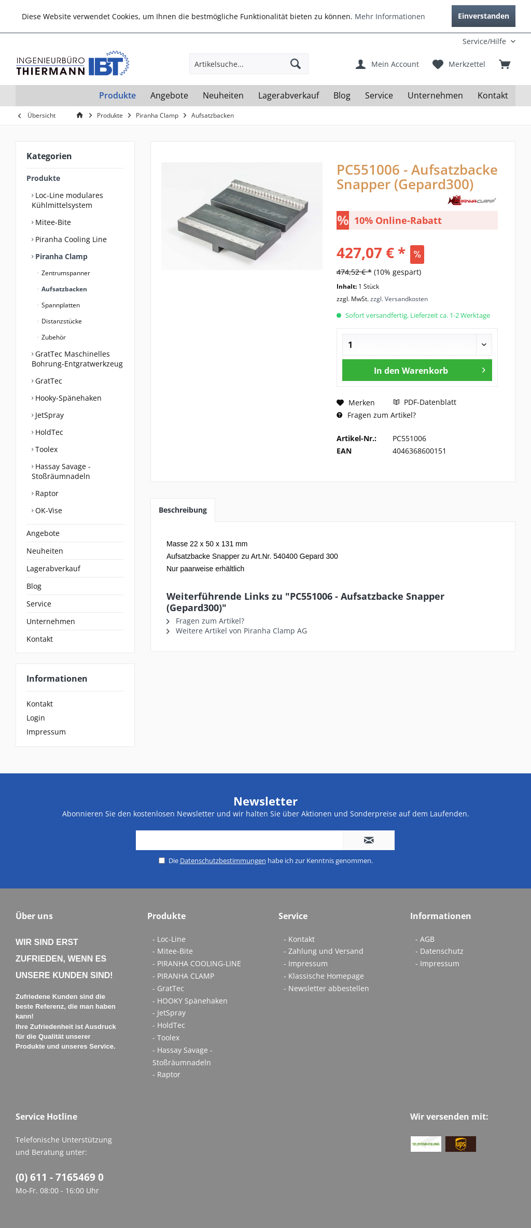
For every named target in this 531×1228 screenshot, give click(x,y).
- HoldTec (168, 1025)
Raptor (46, 493)
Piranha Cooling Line (70, 239)
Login (35, 718)
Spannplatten (60, 305)
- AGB (425, 939)
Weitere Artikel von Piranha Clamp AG (236, 631)
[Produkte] (117, 95)
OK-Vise (47, 510)
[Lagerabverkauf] (288, 95)
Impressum (46, 732)
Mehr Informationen (390, 16)
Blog (33, 586)
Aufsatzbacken (63, 289)
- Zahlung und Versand (324, 951)
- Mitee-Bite (172, 951)
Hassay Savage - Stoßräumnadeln (61, 471)
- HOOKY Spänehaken (190, 1001)
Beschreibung (183, 510)
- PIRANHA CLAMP (183, 976)
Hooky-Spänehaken (67, 398)
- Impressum (306, 963)
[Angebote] (169, 95)
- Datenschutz (439, 951)
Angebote (43, 533)
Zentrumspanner (65, 273)
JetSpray (48, 415)
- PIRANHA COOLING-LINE (196, 963)
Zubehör (53, 337)
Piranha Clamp (60, 256)
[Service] (379, 95)
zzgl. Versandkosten (399, 298)
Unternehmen (50, 621)
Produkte (43, 178)
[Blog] (342, 95)
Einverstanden (483, 16)
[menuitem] (447, 41)
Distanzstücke (61, 321)
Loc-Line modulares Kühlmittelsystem (67, 200)
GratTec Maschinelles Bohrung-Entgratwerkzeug (77, 359)
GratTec (47, 381)
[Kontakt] (492, 95)
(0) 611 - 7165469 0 (60, 1177)
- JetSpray (169, 1013)
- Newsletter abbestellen (326, 988)
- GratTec (168, 988)
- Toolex (165, 1037)
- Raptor (166, 1074)
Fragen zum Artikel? (376, 415)
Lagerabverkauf (53, 568)
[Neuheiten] (223, 95)
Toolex (45, 449)
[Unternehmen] (435, 95)
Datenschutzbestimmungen (223, 860)
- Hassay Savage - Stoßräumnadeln (182, 1056)
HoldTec (48, 432)
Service (38, 604)
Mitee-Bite (52, 222)
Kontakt (39, 639)
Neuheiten (44, 551)
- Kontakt (299, 939)
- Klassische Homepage (324, 976)
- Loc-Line (169, 939)
